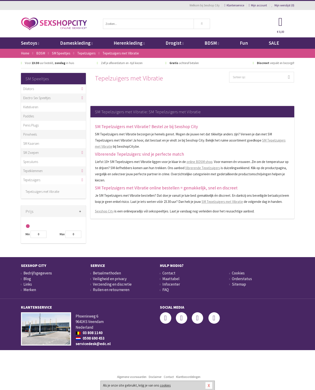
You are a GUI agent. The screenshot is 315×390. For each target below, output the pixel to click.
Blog (27, 278)
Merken (29, 289)
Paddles (28, 116)
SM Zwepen (31, 152)
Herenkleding (129, 43)
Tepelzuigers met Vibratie (42, 191)
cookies (165, 385)
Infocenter (171, 284)
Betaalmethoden (107, 273)
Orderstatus (242, 278)
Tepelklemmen (33, 171)
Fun (244, 43)
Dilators (28, 89)
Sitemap (239, 284)
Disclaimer (155, 377)
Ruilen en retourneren (111, 289)
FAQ (165, 289)
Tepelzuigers (31, 180)
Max (62, 234)
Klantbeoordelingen (188, 377)
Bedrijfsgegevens (37, 273)
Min (28, 234)
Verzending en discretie (112, 284)
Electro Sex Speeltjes (37, 98)
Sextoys (30, 43)
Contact (168, 273)
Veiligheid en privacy (110, 278)
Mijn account (258, 5)
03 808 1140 (89, 332)
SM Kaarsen (31, 143)
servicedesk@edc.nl (93, 343)
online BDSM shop (200, 162)
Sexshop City (104, 211)
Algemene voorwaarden (131, 377)
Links (27, 284)
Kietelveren (30, 107)
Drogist (175, 43)
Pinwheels (30, 134)
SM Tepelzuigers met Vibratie (222, 201)
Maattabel (170, 278)
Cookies (238, 273)
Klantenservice (234, 5)
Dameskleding (76, 43)
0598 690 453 (90, 338)
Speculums (30, 162)
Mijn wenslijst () (282, 5)
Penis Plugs (31, 125)
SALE (274, 43)
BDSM (212, 43)
